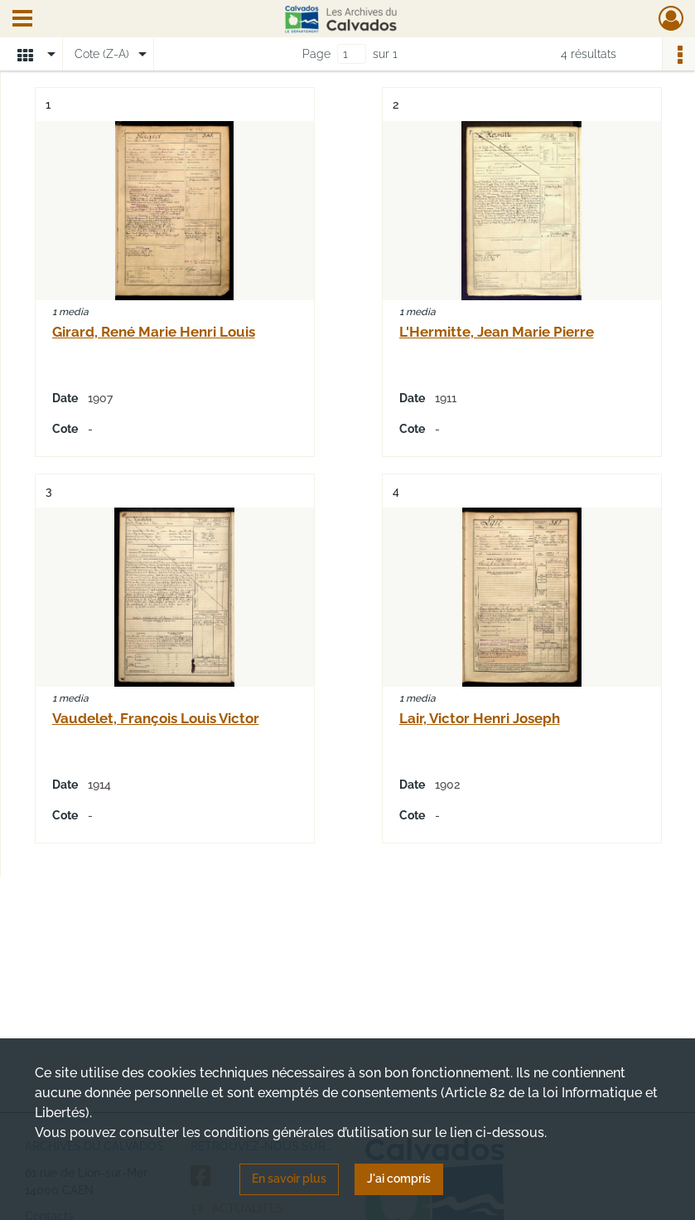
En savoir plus (289, 1178)
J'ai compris (399, 1178)
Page (316, 54)
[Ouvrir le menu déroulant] (22, 20)
